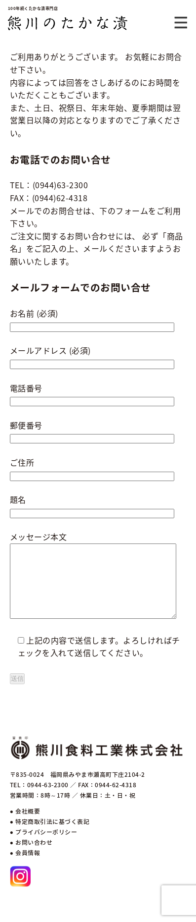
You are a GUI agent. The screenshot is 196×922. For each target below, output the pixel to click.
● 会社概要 (25, 825)
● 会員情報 (25, 867)
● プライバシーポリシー (43, 846)
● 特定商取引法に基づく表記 (49, 836)
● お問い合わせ (31, 857)
